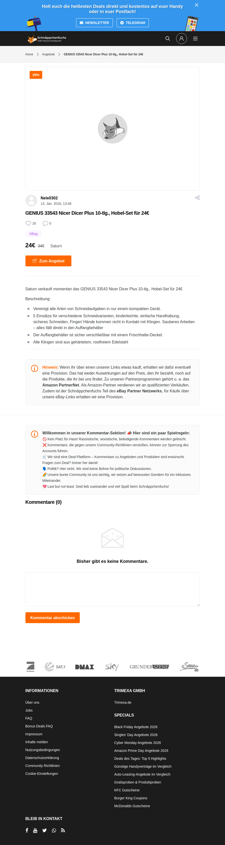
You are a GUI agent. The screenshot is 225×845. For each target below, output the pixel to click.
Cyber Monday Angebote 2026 (137, 743)
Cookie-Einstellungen (41, 774)
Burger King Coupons (130, 798)
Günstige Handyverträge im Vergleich (143, 766)
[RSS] (63, 830)
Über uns (32, 702)
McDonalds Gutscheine (132, 806)
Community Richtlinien (42, 766)
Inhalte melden (36, 742)
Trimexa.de (123, 702)
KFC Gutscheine (127, 790)
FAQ (28, 718)
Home (29, 54)
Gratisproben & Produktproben (137, 782)
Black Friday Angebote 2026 (136, 727)
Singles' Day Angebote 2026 (136, 735)
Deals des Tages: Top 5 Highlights (140, 758)
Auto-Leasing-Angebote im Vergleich (142, 774)
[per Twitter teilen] (44, 830)
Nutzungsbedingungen (42, 750)
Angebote (48, 54)
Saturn (56, 246)
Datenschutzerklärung (42, 758)
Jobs (29, 710)
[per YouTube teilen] (35, 830)
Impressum (33, 734)
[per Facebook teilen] (26, 830)
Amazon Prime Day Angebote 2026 (141, 751)
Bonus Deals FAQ (39, 726)
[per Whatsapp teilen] (54, 830)
